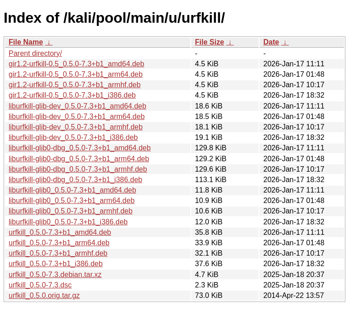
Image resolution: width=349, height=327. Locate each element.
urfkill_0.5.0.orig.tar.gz (44, 295)
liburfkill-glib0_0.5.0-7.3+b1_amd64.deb (72, 190)
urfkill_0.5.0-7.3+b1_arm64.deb (59, 243)
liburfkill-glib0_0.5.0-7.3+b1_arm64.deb (72, 200)
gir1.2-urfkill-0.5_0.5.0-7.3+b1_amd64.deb (76, 64)
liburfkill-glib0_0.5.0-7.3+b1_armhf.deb (71, 211)
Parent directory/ (35, 53)
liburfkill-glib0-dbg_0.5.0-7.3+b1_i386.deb (75, 179)
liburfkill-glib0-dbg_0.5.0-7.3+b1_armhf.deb (78, 169)
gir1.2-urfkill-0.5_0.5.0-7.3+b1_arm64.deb (76, 74)
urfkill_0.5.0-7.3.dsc (40, 285)
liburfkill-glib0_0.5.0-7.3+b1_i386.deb (68, 222)
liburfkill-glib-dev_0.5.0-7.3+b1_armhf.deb (76, 127)
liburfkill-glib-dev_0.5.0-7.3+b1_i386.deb (73, 137)
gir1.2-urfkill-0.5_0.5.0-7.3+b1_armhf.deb (74, 85)
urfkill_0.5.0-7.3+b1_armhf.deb (58, 253)
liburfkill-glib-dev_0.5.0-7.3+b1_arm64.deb (77, 116)
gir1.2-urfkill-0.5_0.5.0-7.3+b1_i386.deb (72, 95)
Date (271, 42)
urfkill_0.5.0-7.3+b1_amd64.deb (60, 232)
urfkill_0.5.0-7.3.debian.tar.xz (55, 274)
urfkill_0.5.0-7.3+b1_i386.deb (56, 264)
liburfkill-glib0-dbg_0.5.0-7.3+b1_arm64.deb (79, 159)
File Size (209, 42)
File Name (26, 42)
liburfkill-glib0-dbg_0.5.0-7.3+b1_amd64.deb (80, 148)
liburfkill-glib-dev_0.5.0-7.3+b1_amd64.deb (77, 106)
